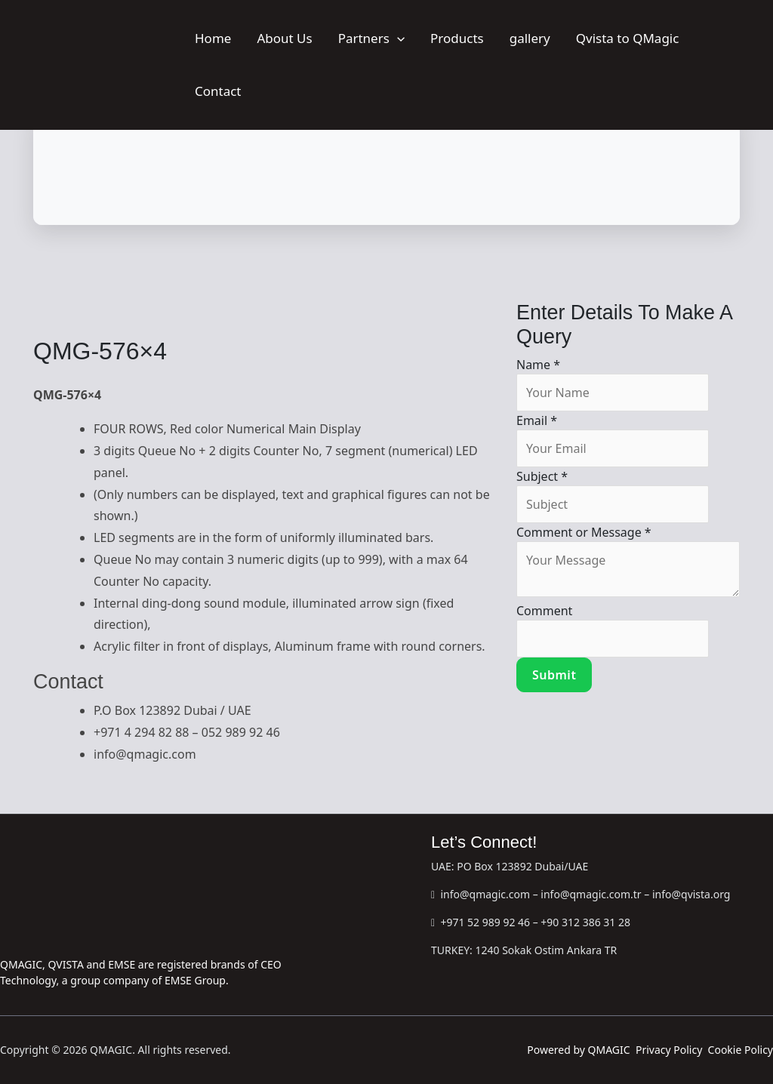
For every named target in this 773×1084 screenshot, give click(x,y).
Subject (542, 476)
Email (536, 420)
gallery (530, 38)
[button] (397, 38)
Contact (218, 91)
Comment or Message (583, 532)
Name (538, 364)
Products (457, 38)
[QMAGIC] (91, 63)
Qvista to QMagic (627, 38)
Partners (371, 38)
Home (213, 38)
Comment (544, 610)
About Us (284, 38)
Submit (554, 675)
